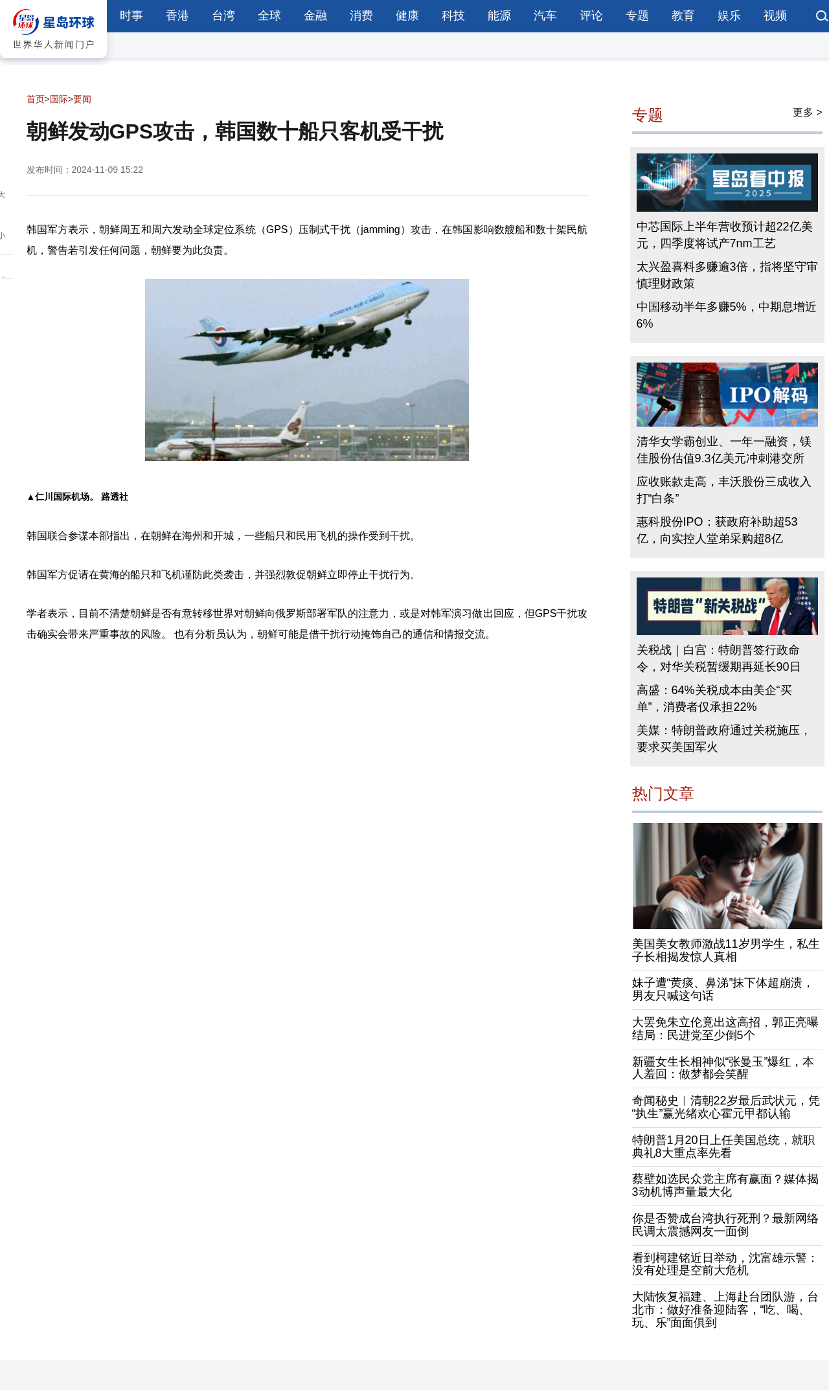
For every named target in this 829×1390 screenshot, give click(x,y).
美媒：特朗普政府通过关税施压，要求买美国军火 (724, 739)
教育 (683, 15)
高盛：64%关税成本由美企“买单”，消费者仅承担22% (714, 698)
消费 (361, 15)
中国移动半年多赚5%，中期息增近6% (727, 315)
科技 (453, 15)
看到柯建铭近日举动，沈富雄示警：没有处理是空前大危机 (725, 1264)
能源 (499, 15)
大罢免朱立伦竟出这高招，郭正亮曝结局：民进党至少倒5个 (725, 1029)
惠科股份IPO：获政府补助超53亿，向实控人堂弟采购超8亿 (717, 530)
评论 (591, 15)
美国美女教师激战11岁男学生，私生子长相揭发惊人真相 (726, 950)
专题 (637, 15)
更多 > (808, 112)
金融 (315, 15)
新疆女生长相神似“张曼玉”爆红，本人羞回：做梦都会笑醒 (723, 1068)
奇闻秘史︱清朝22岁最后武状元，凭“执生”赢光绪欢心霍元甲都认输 (726, 1107)
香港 (177, 15)
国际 (59, 99)
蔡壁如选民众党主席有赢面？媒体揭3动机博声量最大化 (725, 1185)
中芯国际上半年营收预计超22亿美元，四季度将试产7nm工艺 (725, 235)
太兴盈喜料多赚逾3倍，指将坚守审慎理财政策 (727, 275)
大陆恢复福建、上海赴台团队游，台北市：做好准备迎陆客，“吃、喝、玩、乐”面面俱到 (725, 1309)
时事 (131, 15)
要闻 (82, 99)
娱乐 (729, 15)
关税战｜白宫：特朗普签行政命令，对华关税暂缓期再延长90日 (719, 658)
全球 (269, 15)
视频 (775, 15)
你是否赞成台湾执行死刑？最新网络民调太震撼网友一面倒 (725, 1225)
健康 (407, 15)
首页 (36, 99)
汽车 (545, 15)
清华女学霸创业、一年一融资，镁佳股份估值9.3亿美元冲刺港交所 (724, 450)
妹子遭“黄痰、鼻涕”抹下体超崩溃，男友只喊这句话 (723, 989)
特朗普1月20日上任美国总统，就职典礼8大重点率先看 (723, 1147)
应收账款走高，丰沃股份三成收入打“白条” (724, 490)
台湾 (223, 15)
